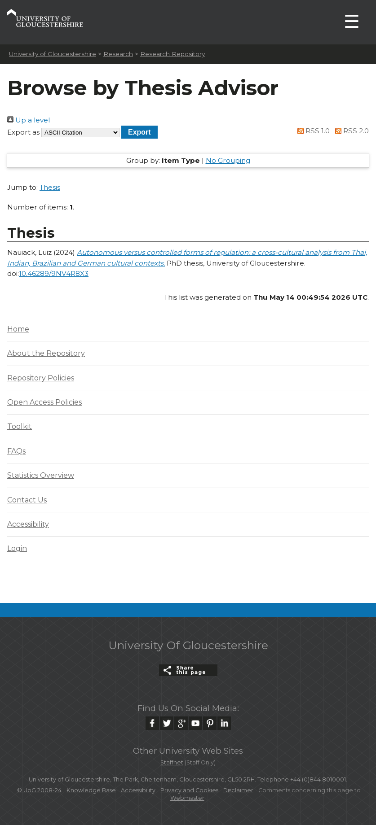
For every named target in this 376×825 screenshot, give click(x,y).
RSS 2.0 (350, 131)
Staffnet (171, 762)
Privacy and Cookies (189, 790)
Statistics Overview (40, 475)
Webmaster (187, 797)
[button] (139, 132)
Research (118, 53)
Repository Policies (40, 378)
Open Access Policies (44, 402)
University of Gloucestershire (52, 53)
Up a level (28, 120)
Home (18, 329)
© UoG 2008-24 (39, 790)
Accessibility (28, 524)
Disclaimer (238, 790)
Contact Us (27, 500)
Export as (23, 132)
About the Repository (46, 353)
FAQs (16, 451)
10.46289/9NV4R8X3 (53, 273)
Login (17, 548)
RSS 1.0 (312, 131)
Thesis (50, 187)
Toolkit (19, 426)
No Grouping (228, 160)
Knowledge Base (91, 790)
